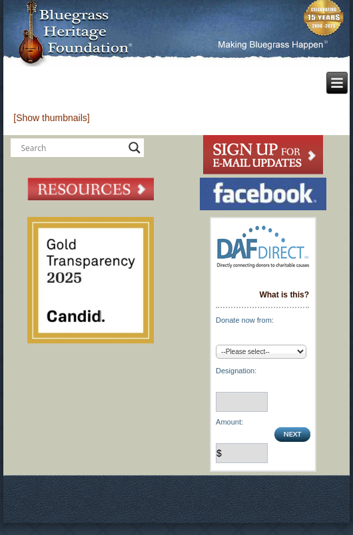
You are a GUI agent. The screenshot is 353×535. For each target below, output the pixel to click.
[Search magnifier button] (134, 147)
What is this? (284, 294)
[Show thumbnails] (51, 117)
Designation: (236, 371)
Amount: (229, 422)
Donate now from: (245, 320)
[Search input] (71, 147)
